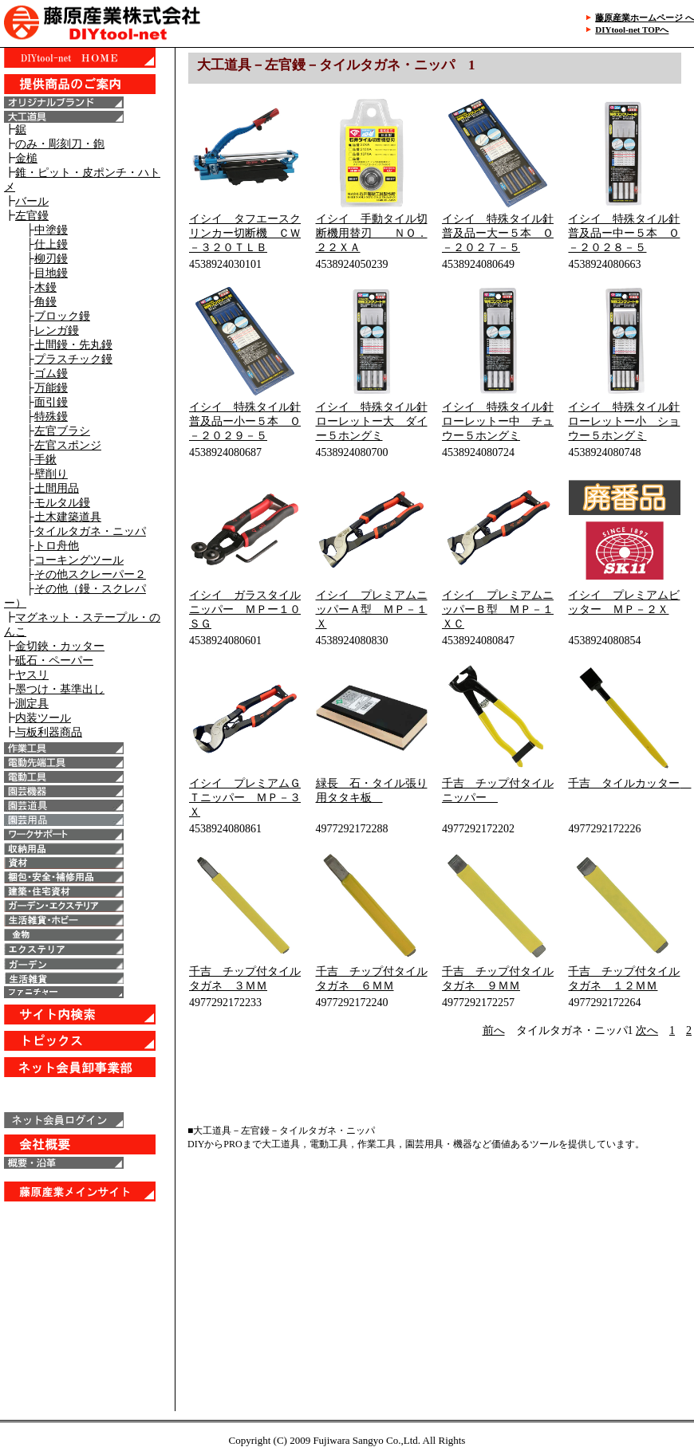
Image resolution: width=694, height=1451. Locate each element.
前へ (494, 1030)
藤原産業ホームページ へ (644, 17)
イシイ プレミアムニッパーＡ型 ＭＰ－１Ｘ (372, 609)
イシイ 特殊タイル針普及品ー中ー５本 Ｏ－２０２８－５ (624, 233)
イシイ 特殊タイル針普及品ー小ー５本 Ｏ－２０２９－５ (245, 421)
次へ (647, 1030)
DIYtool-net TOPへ (631, 29)
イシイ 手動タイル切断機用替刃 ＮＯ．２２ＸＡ (372, 233)
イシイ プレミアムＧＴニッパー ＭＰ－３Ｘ (245, 797)
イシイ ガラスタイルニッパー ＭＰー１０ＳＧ (245, 609)
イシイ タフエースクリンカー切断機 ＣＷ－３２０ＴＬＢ (245, 233)
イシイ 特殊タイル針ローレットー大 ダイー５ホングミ (372, 421)
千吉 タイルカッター (629, 783)
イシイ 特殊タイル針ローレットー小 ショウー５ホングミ (624, 421)
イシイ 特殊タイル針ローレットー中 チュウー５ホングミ (498, 421)
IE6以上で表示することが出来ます (87, 646)
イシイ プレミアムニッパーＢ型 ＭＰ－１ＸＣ (498, 609)
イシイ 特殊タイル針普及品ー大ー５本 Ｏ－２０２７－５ (498, 233)
